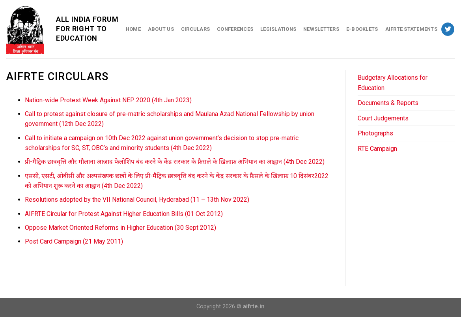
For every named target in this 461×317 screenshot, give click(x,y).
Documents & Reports (388, 103)
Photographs (375, 133)
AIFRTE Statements (411, 29)
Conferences (235, 29)
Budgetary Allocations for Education (392, 83)
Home (133, 29)
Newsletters (321, 29)
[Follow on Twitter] (447, 29)
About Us (161, 29)
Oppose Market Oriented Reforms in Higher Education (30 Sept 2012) (120, 227)
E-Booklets (362, 29)
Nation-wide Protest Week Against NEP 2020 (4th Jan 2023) (108, 100)
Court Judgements (383, 118)
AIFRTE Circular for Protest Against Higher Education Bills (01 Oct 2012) (124, 214)
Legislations (278, 29)
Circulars (195, 29)
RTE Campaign (377, 148)
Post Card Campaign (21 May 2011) (74, 241)
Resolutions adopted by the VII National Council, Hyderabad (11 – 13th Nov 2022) (137, 199)
